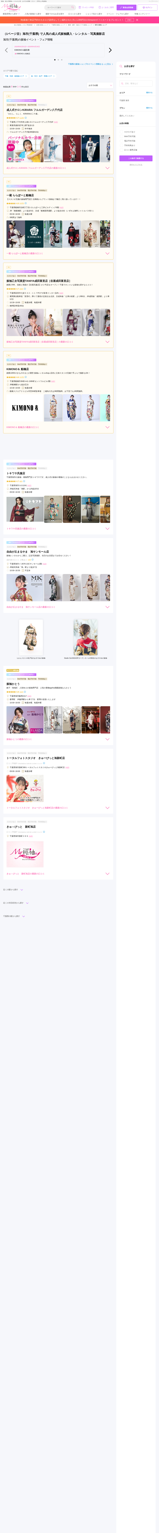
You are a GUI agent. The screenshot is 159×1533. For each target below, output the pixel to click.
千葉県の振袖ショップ (58, 25)
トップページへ (153, 1)
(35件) (21, 289)
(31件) (21, 692)
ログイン (147, 7)
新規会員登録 (126, 7)
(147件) (21, 203)
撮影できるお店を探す (55, 14)
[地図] (56, 122)
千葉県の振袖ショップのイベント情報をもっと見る (90, 64)
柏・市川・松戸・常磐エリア (43, 76)
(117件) (21, 377)
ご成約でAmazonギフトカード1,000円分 (21, 101)
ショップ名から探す (94, 14)
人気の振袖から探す (33, 14)
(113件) (21, 118)
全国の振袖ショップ (42, 25)
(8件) (21, 481)
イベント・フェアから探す (118, 14)
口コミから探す (74, 14)
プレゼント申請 (86, 7)
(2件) (29, 559)
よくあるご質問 (106, 7)
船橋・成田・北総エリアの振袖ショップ (80, 25)
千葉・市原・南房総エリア (16, 76)
